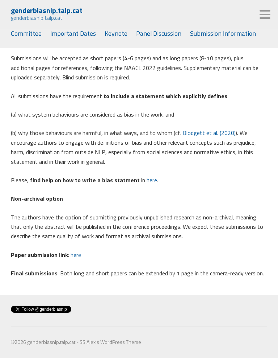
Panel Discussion (158, 34)
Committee (26, 34)
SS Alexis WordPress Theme (110, 342)
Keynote (116, 34)
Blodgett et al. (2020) (209, 133)
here (151, 180)
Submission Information (223, 34)
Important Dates (73, 34)
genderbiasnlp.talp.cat (47, 10)
